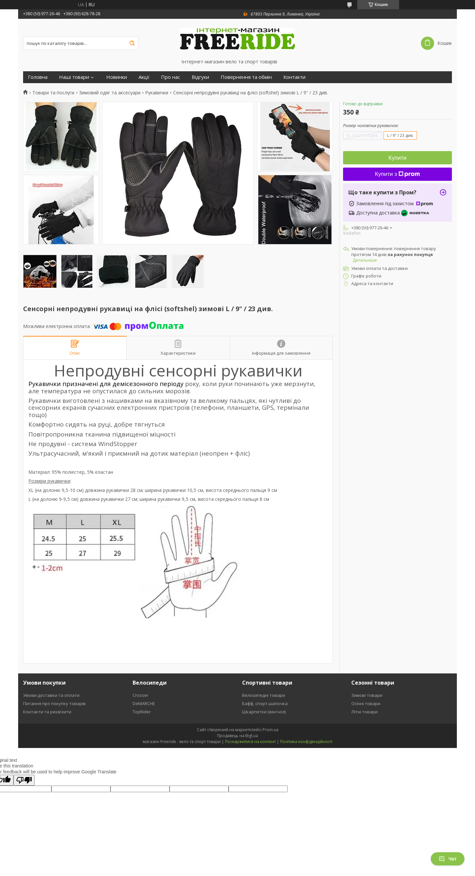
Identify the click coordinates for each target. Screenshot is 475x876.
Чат (448, 859)
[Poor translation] (24, 780)
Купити (397, 158)
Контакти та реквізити (47, 712)
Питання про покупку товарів (54, 703)
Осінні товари (365, 703)
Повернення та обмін (246, 77)
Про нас (170, 77)
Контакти (294, 77)
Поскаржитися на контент (250, 741)
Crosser (140, 695)
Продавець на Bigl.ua (237, 735)
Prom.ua (270, 729)
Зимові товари (366, 695)
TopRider (142, 712)
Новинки (116, 77)
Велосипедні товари (263, 695)
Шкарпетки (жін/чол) (264, 712)
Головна (38, 77)
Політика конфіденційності (306, 741)
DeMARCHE (144, 703)
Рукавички (156, 93)
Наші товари (74, 77)
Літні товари (364, 712)
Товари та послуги (53, 93)
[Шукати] (132, 43)
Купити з (397, 174)
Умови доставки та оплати (51, 695)
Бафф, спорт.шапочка (265, 703)
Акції (144, 77)
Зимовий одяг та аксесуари (110, 93)
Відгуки (200, 77)
